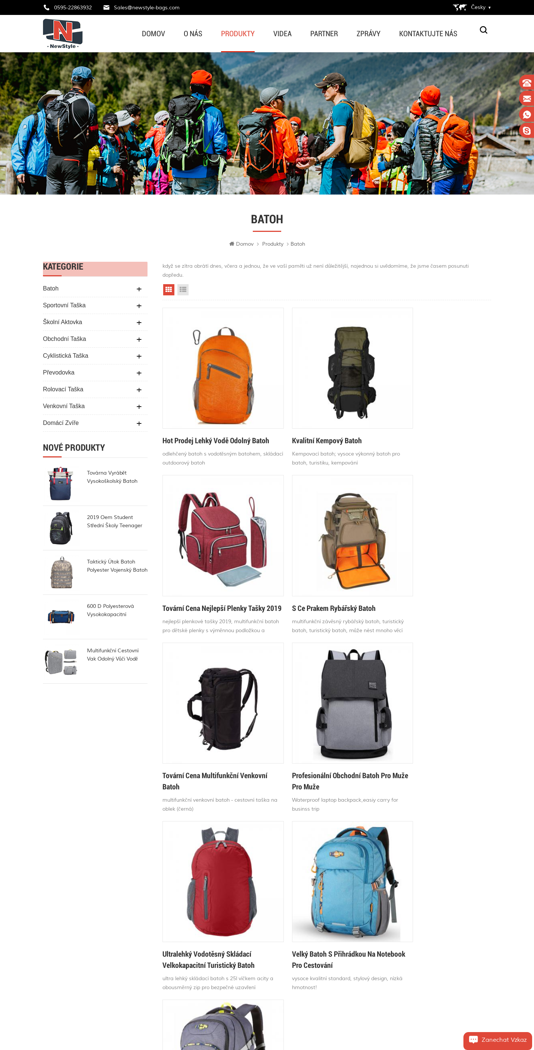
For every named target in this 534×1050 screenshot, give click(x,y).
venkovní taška (64, 407)
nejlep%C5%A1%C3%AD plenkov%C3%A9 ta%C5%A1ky (298, 935)
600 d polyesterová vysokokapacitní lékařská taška (110, 612)
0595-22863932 (73, 7)
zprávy (369, 33)
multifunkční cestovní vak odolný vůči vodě (113, 656)
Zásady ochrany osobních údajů (206, 958)
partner (324, 33)
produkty (238, 33)
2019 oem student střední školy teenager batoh (115, 523)
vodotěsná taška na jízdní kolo (292, 989)
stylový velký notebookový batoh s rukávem (432, 746)
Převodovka (59, 374)
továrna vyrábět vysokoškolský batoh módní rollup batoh (112, 479)
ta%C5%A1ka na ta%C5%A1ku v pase (298, 908)
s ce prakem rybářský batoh (204, 582)
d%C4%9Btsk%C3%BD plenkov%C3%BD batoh (298, 949)
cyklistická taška (66, 357)
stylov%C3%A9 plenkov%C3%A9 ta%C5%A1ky (298, 882)
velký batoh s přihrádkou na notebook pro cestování (314, 746)
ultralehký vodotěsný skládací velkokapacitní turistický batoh (208, 746)
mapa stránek (195, 944)
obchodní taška (64, 340)
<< (248, 800)
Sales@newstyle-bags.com (147, 7)
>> (405, 800)
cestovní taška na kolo (282, 1003)
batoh (51, 290)
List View (183, 291)
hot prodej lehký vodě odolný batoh (206, 428)
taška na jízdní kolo (279, 922)
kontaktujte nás (428, 33)
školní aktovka (62, 323)
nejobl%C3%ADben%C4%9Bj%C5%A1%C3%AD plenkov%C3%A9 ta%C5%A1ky (298, 962)
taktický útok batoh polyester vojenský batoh (117, 567)
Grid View (168, 291)
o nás (193, 33)
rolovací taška (63, 391)
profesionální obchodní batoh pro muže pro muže (432, 587)
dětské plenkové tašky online (289, 895)
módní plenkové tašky (280, 976)
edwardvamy (72, 959)
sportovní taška (64, 307)
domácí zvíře (61, 424)
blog (182, 931)
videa (282, 33)
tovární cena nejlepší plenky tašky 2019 (425, 428)
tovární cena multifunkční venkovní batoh (311, 587)
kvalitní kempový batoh (307, 423)
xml (182, 971)
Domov (153, 33)
